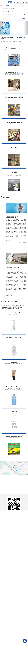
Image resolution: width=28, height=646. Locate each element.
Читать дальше (22, 242)
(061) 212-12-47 (8, 11)
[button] (2, 27)
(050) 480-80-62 (8, 8)
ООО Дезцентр (5, 5)
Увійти (4, 18)
